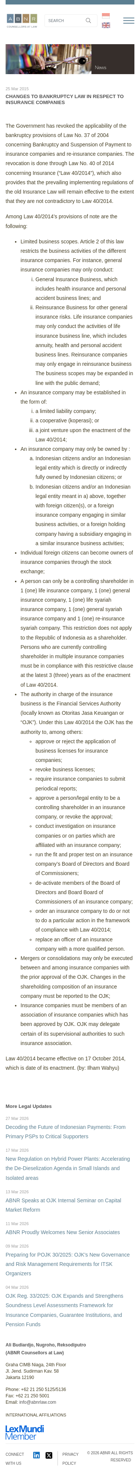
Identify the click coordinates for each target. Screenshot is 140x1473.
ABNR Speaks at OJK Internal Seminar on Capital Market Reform (70, 1200)
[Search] (71, 20)
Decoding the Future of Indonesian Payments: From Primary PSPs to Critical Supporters (70, 1127)
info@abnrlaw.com (37, 1402)
